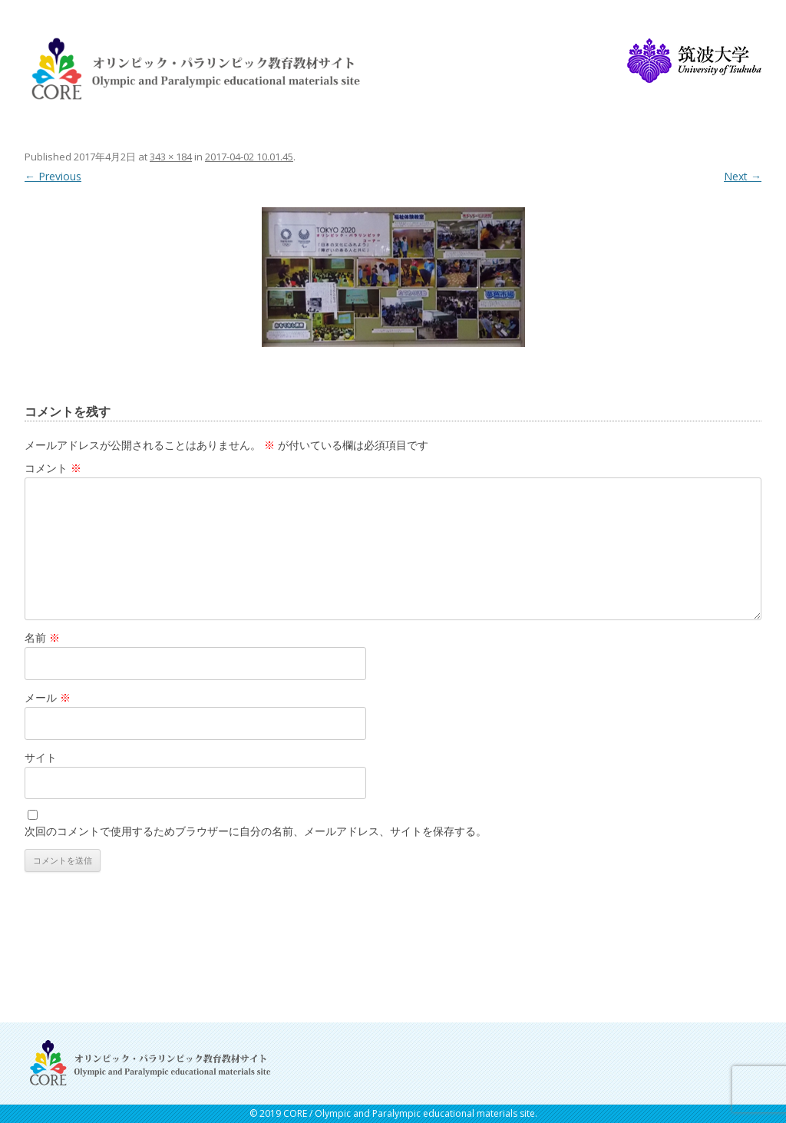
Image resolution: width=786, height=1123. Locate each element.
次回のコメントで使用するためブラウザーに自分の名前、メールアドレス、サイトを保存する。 (256, 831)
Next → (742, 176)
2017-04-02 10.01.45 (249, 156)
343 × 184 (171, 156)
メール (48, 697)
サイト (41, 757)
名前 (42, 637)
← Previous (53, 176)
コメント (53, 468)
